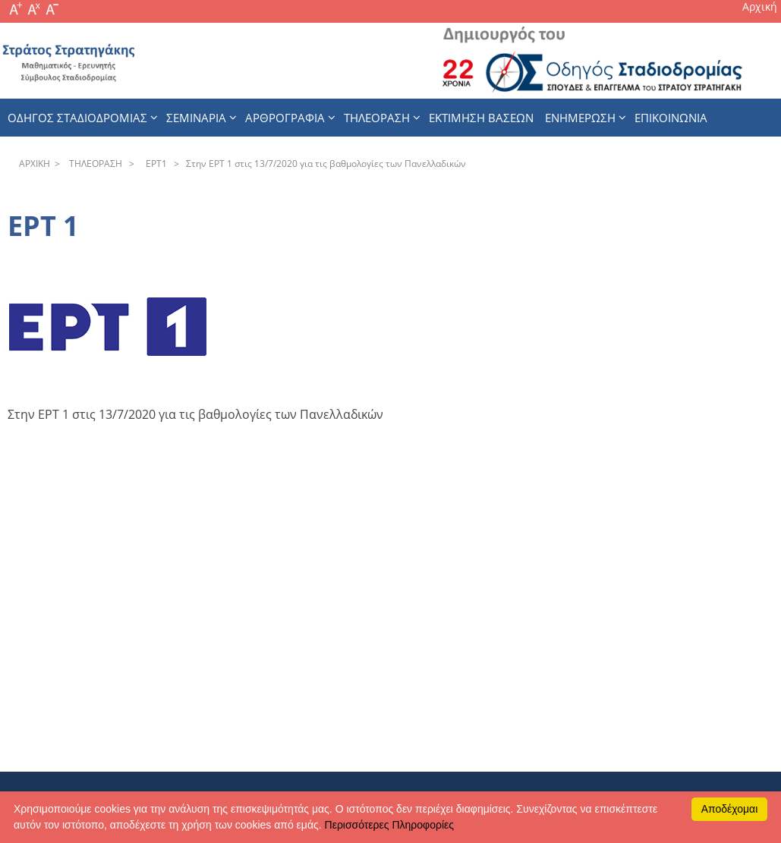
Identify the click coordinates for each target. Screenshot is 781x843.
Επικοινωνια (671, 117)
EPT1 (154, 163)
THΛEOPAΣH (93, 163)
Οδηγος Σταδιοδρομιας (77, 117)
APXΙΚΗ (34, 163)
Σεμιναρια (196, 117)
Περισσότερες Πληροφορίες (389, 825)
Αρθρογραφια (285, 117)
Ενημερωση (580, 117)
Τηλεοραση (377, 117)
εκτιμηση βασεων (481, 117)
